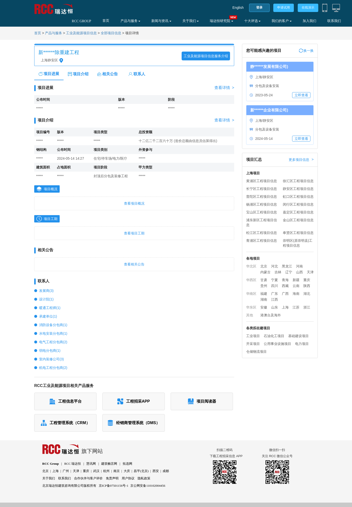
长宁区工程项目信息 (261, 189)
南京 (116, 471)
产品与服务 (131, 21)
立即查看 (301, 95)
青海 (285, 280)
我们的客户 (282, 21)
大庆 (127, 471)
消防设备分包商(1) (53, 325)
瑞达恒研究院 (221, 21)
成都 (166, 471)
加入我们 (309, 21)
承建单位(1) (48, 316)
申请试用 (283, 7)
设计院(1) (46, 299)
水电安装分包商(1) (53, 333)
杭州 (106, 471)
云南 (296, 286)
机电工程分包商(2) (53, 368)
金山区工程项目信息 (298, 220)
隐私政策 (144, 478)
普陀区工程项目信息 (261, 196)
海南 (296, 294)
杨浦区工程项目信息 (261, 204)
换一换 (306, 51)
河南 (299, 266)
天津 (310, 272)
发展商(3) (46, 291)
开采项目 (253, 344)
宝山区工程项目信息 (261, 212)
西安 (156, 471)
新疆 (296, 280)
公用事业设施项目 (277, 344)
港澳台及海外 (270, 315)
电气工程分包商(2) (53, 342)
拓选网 (127, 463)
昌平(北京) (141, 471)
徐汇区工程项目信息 (298, 181)
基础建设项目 (298, 336)
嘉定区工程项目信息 (298, 212)
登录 (259, 7)
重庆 (306, 280)
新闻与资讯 (161, 21)
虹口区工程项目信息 (298, 196)
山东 (274, 307)
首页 (105, 20)
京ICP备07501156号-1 (114, 485)
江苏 (296, 307)
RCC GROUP (81, 21)
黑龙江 (287, 266)
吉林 (278, 272)
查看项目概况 (134, 203)
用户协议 (128, 478)
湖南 (263, 299)
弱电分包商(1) (49, 351)
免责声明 (112, 478)
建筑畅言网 (109, 463)
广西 (285, 294)
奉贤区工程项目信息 (298, 233)
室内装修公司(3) (51, 359)
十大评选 (252, 21)
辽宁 (288, 272)
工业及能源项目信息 (81, 33)
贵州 (263, 286)
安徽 (263, 307)
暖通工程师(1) (49, 308)
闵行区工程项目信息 (298, 204)
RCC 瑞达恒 (72, 463)
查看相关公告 (134, 264)
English (238, 8)
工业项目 (253, 336)
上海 (285, 307)
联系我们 (334, 21)
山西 (299, 272)
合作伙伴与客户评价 (88, 478)
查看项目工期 (134, 233)
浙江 (306, 307)
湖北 (306, 294)
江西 (274, 299)
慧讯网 (91, 463)
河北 (274, 266)
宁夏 (274, 280)
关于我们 (190, 21)
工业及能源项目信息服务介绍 (206, 56)
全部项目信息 (111, 33)
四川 (274, 286)
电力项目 (302, 344)
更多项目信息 (301, 159)
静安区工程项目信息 (298, 189)
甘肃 (263, 280)
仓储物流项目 (256, 351)
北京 (263, 266)
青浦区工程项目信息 (261, 240)
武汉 (96, 471)
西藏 (285, 286)
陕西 (306, 286)
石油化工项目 (274, 336)
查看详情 (224, 87)
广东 (274, 294)
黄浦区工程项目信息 (261, 181)
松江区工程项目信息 (261, 233)
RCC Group (50, 463)
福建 (263, 294)
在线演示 (308, 7)
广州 (66, 471)
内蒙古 (265, 272)
